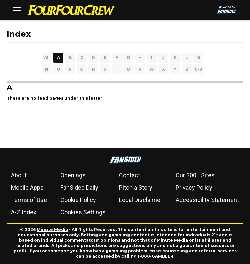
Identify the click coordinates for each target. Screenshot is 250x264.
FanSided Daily (79, 187)
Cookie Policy (78, 199)
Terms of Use (29, 199)
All (47, 57)
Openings (73, 175)
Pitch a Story (135, 187)
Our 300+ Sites (195, 175)
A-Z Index (23, 212)
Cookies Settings (83, 212)
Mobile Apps (27, 187)
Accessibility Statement (207, 199)
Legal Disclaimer (140, 199)
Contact (129, 175)
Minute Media (52, 229)
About (19, 175)
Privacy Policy (194, 187)
